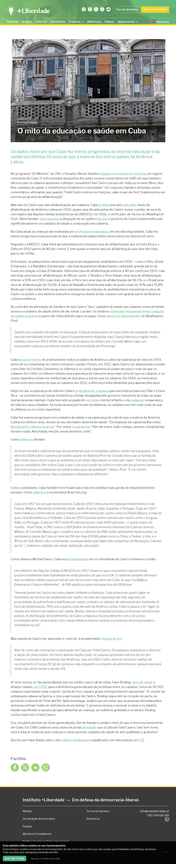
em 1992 (40, 687)
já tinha (103, 205)
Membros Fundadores (37, 833)
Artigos (27, 21)
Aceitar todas (14, 858)
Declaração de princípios (39, 818)
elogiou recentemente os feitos (123, 173)
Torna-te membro (155, 9)
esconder (93, 400)
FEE (140, 740)
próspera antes (78, 559)
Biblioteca (94, 21)
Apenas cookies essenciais (45, 858)
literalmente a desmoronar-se (32, 427)
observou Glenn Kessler (124, 316)
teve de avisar (142, 682)
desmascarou (49, 219)
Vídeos (109, 21)
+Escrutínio (57, 21)
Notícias (12, 21)
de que (103, 219)
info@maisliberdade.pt (154, 811)
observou (27, 439)
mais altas (129, 205)
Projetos (76, 21)
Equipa (27, 826)
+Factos (41, 21)
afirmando (89, 727)
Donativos (93, 818)
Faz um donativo (127, 9)
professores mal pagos (91, 231)
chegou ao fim (111, 638)
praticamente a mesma (92, 391)
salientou (39, 492)
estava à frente (30, 359)
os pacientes (81, 427)
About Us (160, 22)
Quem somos (127, 21)
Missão (27, 811)
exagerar (137, 400)
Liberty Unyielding (74, 740)
